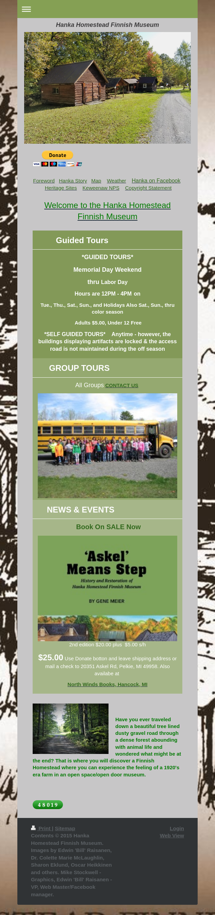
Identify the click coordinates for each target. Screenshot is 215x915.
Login (177, 828)
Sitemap (65, 828)
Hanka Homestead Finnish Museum (107, 24)
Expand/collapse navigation (107, 9)
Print (41, 828)
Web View (172, 835)
